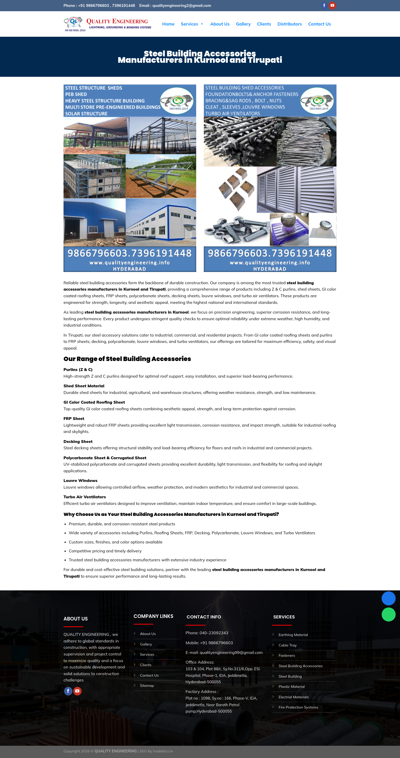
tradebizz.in (163, 751)
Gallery (243, 24)
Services (192, 24)
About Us (220, 24)
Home (168, 24)
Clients (264, 24)
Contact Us (319, 24)
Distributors (290, 24)
